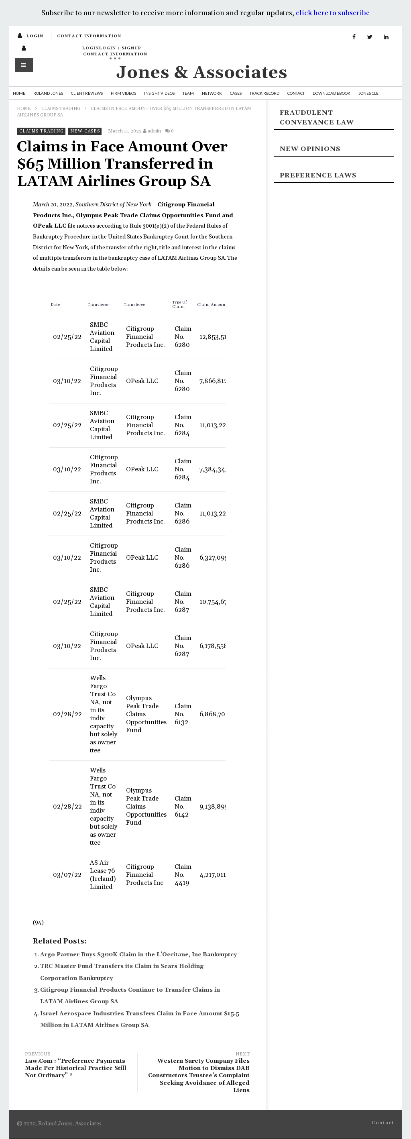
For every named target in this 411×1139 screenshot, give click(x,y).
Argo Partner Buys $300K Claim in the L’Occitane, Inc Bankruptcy (138, 954)
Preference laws (318, 175)
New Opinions (310, 149)
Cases (236, 93)
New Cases (85, 131)
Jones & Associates (201, 73)
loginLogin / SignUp (111, 48)
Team (188, 93)
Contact (296, 93)
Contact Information (89, 36)
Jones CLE (368, 93)
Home (19, 93)
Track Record (264, 93)
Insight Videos (159, 93)
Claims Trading (60, 109)
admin (154, 131)
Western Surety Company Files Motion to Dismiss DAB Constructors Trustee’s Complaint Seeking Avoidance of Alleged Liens (197, 1073)
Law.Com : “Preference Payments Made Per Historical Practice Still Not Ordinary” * (77, 1066)
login (34, 36)
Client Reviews (87, 93)
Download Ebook (331, 93)
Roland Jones (48, 93)
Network (212, 93)
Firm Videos (123, 93)
